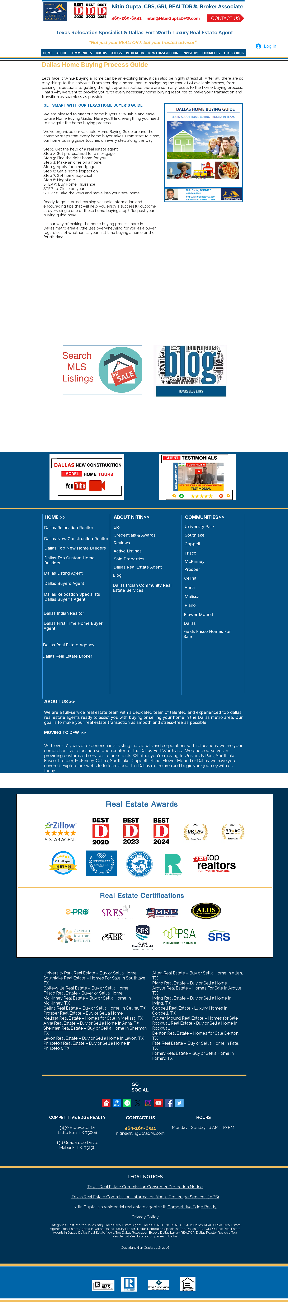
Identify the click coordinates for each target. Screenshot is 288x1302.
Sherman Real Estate (63, 1028)
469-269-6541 (127, 18)
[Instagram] (148, 1103)
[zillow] (117, 1103)
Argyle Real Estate (170, 988)
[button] (61, 52)
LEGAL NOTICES (145, 1176)
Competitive (179, 1206)
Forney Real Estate (170, 1053)
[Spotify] (127, 1103)
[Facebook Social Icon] (169, 1103)
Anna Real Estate (60, 1023)
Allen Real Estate (169, 973)
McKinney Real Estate (64, 998)
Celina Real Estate (61, 1008)
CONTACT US (140, 1117)
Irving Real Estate (169, 998)
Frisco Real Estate (60, 993)
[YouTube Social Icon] (158, 1103)
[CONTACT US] (225, 18)
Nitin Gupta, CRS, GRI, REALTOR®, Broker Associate (178, 6)
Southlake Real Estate (64, 978)
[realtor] (106, 1103)
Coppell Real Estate (172, 1008)
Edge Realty (204, 1206)
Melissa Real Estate (62, 1018)
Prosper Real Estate (62, 1013)
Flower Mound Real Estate (178, 1018)
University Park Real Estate (69, 973)
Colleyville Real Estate (65, 988)
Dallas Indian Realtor (64, 613)
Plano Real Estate (169, 983)
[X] (137, 1103)
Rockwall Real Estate (172, 1023)
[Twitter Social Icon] (179, 1103)
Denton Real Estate (171, 1033)
